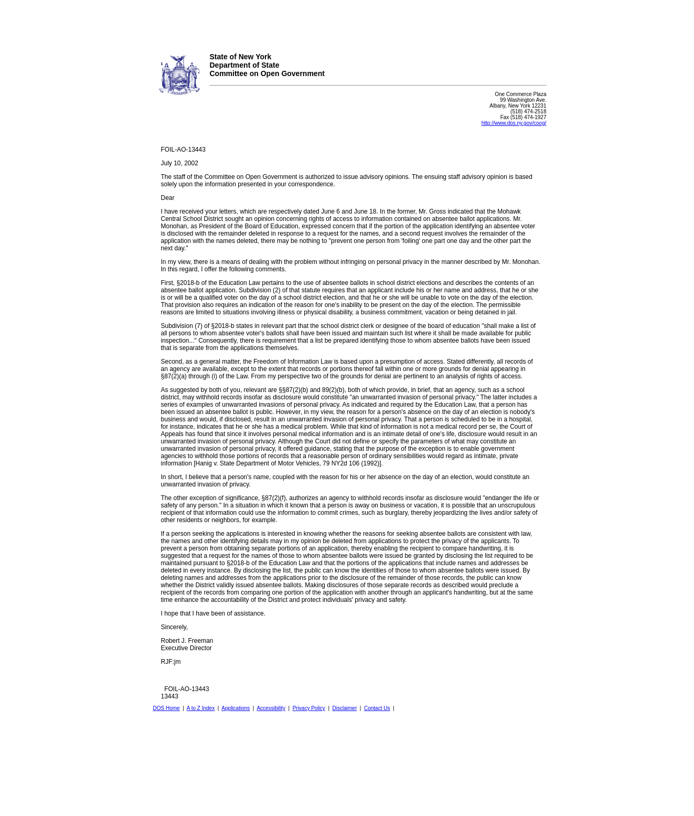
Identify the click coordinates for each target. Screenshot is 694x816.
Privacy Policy (309, 708)
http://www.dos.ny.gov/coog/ (514, 123)
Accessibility (271, 708)
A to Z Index (201, 708)
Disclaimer (345, 708)
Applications (235, 708)
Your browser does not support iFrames (347, 22)
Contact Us (377, 708)
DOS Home (166, 708)
